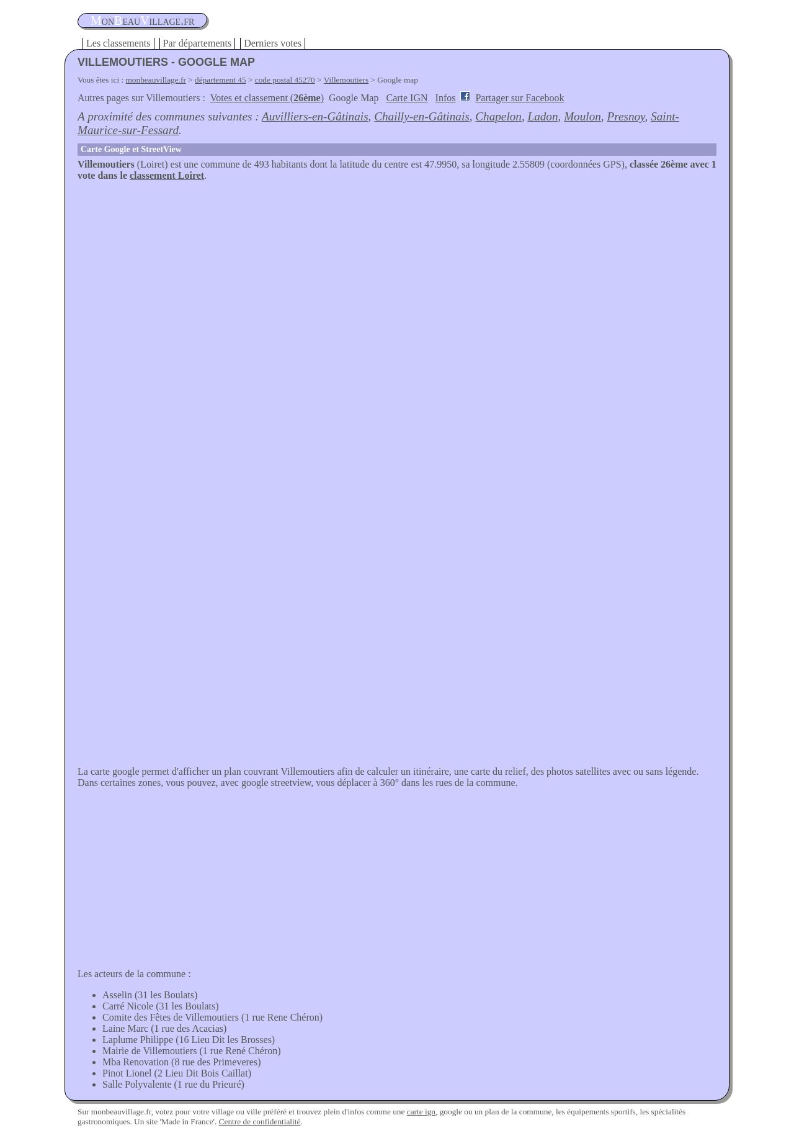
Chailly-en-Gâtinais (421, 116)
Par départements (197, 43)
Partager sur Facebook (519, 98)
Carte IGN (406, 98)
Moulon (582, 116)
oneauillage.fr (142, 20)
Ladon (543, 116)
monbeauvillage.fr (156, 79)
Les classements (118, 43)
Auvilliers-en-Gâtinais (315, 116)
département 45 (220, 79)
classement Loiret (167, 175)
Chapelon (498, 116)
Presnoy (626, 116)
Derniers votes (272, 43)
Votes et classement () (267, 98)
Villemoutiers (346, 79)
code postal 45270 (285, 79)
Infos (445, 98)
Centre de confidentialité (260, 1121)
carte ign (421, 1111)
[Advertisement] (397, 274)
